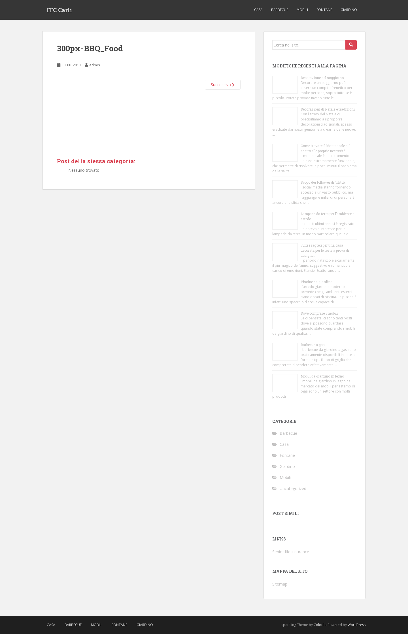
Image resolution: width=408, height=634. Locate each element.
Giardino (349, 9)
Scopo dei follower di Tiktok (323, 182)
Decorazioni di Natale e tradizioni (328, 109)
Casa (258, 9)
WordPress (357, 624)
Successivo (223, 84)
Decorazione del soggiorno (322, 77)
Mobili (302, 9)
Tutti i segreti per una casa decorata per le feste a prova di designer (325, 250)
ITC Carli (59, 10)
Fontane (324, 9)
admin (94, 64)
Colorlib (320, 624)
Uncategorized (293, 488)
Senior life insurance (290, 551)
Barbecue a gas (313, 344)
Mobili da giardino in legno (322, 376)
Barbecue (279, 9)
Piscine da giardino (316, 281)
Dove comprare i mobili (319, 313)
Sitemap (279, 584)
